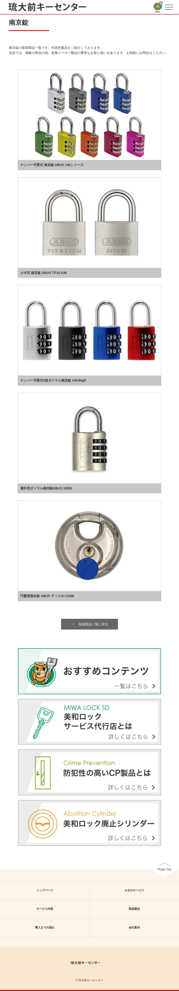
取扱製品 (134, 908)
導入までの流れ (45, 927)
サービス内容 (44, 908)
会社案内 (134, 927)
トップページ (44, 890)
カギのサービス (134, 890)
